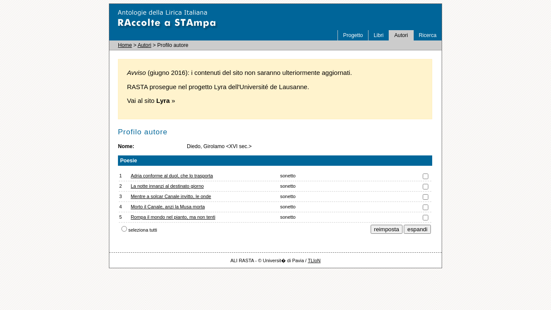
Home (125, 45)
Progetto (353, 35)
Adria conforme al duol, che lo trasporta (172, 175)
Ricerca (427, 35)
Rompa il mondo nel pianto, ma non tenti (173, 217)
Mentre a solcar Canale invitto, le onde (171, 196)
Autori (401, 35)
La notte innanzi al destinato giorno (167, 186)
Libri (379, 35)
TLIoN (314, 260)
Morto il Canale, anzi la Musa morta (168, 206)
